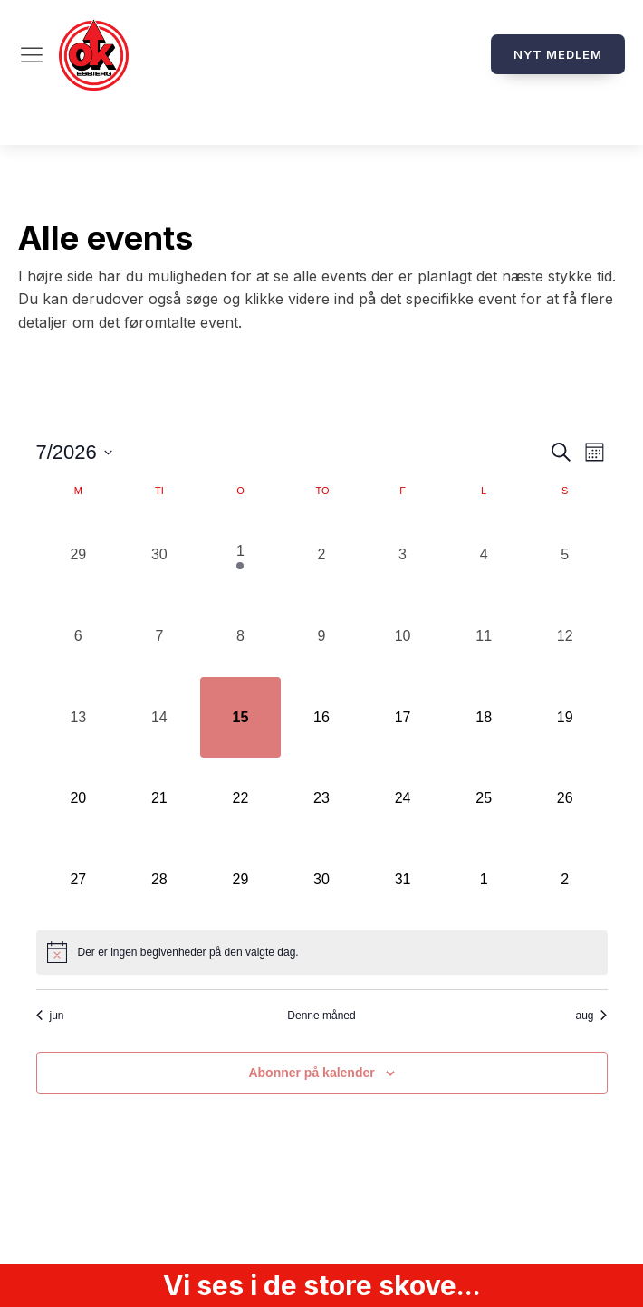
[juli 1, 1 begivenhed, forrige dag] (241, 555)
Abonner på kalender (311, 1072)
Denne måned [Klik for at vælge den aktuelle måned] (321, 1015)
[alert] (322, 952)
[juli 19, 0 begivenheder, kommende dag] (565, 717)
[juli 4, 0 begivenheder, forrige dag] (483, 555)
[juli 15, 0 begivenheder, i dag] (241, 717)
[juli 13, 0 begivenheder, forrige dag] (79, 717)
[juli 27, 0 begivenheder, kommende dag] (79, 880)
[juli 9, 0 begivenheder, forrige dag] (321, 636)
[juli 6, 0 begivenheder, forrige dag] (79, 636)
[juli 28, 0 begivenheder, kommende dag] (159, 880)
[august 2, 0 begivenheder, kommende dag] (565, 880)
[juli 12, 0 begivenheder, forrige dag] (565, 636)
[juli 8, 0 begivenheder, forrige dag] (241, 636)
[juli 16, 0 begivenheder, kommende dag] (321, 717)
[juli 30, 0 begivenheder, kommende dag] (321, 880)
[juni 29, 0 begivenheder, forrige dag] (79, 555)
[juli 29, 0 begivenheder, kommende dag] (241, 880)
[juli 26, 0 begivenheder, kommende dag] (565, 798)
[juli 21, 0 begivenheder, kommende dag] (159, 798)
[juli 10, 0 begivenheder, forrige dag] (403, 636)
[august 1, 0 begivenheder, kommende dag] (483, 880)
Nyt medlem (557, 54)
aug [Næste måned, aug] (591, 1015)
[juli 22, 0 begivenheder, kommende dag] (241, 798)
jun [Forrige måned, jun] (50, 1015)
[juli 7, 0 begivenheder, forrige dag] (159, 636)
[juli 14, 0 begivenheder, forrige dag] (159, 717)
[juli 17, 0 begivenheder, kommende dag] (403, 717)
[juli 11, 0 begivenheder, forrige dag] (483, 636)
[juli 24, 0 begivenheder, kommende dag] (403, 798)
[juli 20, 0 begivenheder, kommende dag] (79, 798)
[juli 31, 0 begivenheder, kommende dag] (403, 880)
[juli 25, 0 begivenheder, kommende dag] (483, 798)
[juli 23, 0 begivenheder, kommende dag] (321, 798)
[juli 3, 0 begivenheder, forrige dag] (403, 555)
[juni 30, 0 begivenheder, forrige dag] (159, 555)
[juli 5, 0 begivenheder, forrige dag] (565, 555)
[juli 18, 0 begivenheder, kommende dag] (483, 717)
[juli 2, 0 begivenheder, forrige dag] (321, 555)
